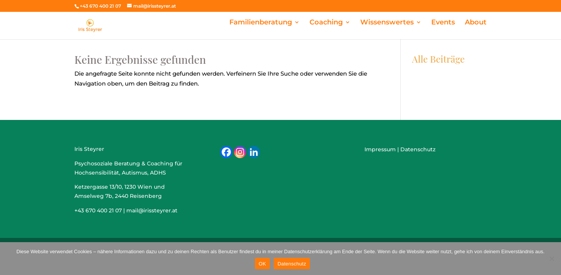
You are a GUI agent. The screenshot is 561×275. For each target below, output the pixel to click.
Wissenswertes (402, 22)
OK (262, 264)
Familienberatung (294, 22)
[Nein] (551, 258)
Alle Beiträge (438, 59)
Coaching (350, 22)
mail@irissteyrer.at (151, 210)
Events (450, 22)
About (478, 22)
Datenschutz (291, 264)
